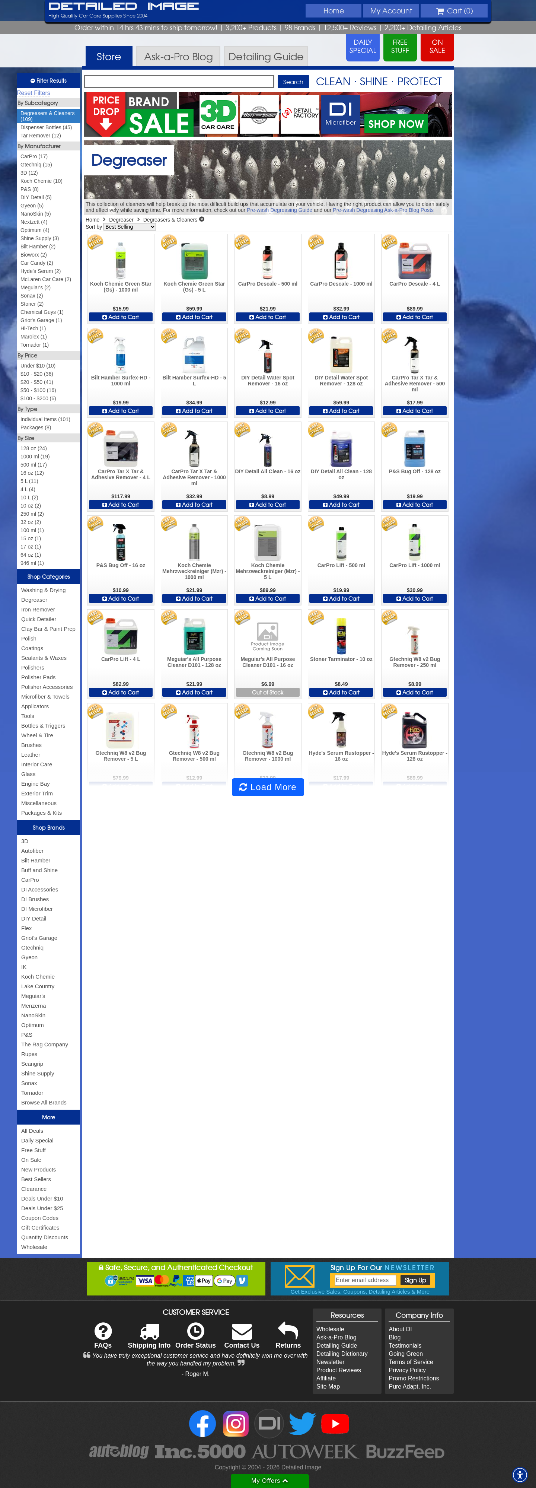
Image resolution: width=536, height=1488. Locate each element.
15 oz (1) (30, 538)
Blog (395, 1337)
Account (391, 10)
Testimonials (405, 1345)
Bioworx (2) (33, 255)
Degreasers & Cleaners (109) (47, 116)
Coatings (32, 648)
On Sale (31, 1160)
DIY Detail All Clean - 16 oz (268, 471)
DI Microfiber (37, 909)
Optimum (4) (35, 230)
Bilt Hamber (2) (37, 246)
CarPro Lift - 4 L (120, 659)
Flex (26, 928)
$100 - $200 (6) (38, 398)
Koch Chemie (38, 976)
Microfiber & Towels (45, 696)
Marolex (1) (33, 337)
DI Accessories (39, 889)
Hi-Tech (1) (33, 328)
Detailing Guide (336, 1345)
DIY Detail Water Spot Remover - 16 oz (267, 381)
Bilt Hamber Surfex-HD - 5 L (194, 381)
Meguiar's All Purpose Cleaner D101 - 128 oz (194, 662)
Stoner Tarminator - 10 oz (341, 659)
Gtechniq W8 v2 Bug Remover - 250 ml (414, 662)
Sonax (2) (31, 296)
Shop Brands (48, 827)
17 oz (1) (30, 547)
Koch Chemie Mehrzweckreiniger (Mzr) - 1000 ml (194, 571)
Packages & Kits (41, 813)
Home (333, 10)
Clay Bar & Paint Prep (48, 629)
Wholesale (34, 1247)
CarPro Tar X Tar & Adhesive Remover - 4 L (120, 474)
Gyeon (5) (32, 206)
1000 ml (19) (35, 457)
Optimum (32, 1025)
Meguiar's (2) (35, 287)
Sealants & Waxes (44, 658)
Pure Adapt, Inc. (410, 1386)
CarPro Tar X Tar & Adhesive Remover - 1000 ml (194, 477)
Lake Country (37, 986)
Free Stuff (33, 1150)
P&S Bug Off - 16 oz (120, 565)
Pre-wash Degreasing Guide (279, 210)
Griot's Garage (39, 938)
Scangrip (32, 1064)
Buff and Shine (39, 870)
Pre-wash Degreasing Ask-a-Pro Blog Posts (383, 210)
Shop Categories (49, 576)
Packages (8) (35, 427)
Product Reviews (338, 1370)
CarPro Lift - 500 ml (341, 565)
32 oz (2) (30, 522)
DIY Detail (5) (36, 197)
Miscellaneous (39, 803)
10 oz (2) (30, 506)
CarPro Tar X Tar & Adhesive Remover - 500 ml (415, 383)
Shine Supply (37, 1073)
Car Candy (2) (36, 263)
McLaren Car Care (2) (45, 279)
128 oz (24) (33, 448)
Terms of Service (411, 1362)
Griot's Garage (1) (41, 320)
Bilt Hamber (35, 860)
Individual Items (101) (45, 419)
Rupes (29, 1054)
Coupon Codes (39, 1218)
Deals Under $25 (42, 1208)
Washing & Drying (43, 590)
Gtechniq (32, 947)
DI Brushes (35, 899)
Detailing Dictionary (342, 1354)
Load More (267, 787)
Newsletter (330, 1362)
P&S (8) (29, 189)
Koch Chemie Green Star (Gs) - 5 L (194, 287)
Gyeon (29, 957)
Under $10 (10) (37, 366)
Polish (28, 638)
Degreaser (34, 600)
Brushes (31, 745)
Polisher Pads (38, 677)
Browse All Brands (44, 1102)
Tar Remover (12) (40, 136)
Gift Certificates (40, 1227)
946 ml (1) (32, 563)
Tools (27, 716)
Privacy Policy (407, 1370)
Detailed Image (123, 6)
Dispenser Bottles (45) (46, 127)
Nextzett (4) (33, 222)
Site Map (328, 1386)
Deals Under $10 (42, 1198)
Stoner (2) (32, 304)
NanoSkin (33, 1015)
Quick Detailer (38, 619)
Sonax (29, 1083)
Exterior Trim (37, 793)
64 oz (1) (30, 555)
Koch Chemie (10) (41, 181)
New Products (38, 1169)
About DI (400, 1329)
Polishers (32, 667)
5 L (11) (29, 481)
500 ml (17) (33, 465)
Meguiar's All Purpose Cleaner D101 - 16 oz (267, 662)
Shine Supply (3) (39, 238)
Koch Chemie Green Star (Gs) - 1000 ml (120, 287)
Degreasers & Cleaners (170, 220)
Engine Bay (35, 783)
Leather (30, 754)
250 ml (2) (32, 514)
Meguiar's (33, 996)
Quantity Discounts (44, 1237)
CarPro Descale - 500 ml (268, 284)
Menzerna (33, 1005)
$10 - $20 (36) (36, 374)
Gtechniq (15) (36, 165)
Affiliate (326, 1378)
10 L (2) (29, 497)
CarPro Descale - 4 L (414, 284)
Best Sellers (36, 1179)
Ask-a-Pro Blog (336, 1337)
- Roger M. (196, 1374)
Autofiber (32, 851)
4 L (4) (27, 489)
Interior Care (36, 764)
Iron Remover (38, 609)
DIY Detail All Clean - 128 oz (341, 474)
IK (23, 967)
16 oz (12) (32, 473)
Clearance (34, 1189)
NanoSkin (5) (35, 214)
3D (24, 841)
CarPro (30, 880)
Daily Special (37, 1140)
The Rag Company (44, 1044)
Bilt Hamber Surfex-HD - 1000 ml (120, 381)
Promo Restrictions (414, 1378)
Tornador (32, 1093)
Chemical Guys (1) (42, 312)
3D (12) (29, 173)
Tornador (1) (34, 345)
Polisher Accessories (47, 687)
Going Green (406, 1354)
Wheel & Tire (37, 735)
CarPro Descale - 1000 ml (341, 284)
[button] (520, 1475)
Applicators (35, 706)
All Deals (32, 1131)
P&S (26, 1034)
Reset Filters (33, 93)
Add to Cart (120, 317)
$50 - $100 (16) (38, 390)
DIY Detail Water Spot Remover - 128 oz (341, 381)
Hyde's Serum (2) (40, 271)
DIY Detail (33, 918)
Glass (28, 774)
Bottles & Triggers (43, 725)
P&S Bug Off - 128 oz (415, 471)
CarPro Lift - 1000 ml (414, 565)
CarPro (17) (34, 156)
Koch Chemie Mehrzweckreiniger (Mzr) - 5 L (268, 571)
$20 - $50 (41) (36, 382)
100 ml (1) (32, 530)
